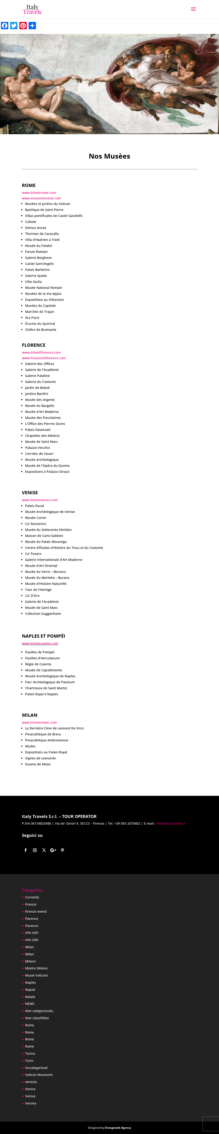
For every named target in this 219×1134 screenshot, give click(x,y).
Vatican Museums (39, 1074)
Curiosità (32, 897)
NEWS (29, 1003)
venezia (31, 1082)
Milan (29, 947)
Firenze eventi (36, 911)
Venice (30, 1089)
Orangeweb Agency (118, 1128)
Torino (30, 1053)
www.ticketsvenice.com (40, 500)
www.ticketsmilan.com (39, 722)
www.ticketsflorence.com (41, 352)
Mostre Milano (36, 968)
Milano (30, 961)
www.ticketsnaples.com (40, 643)
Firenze (30, 904)
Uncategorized (36, 1068)
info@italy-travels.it (169, 823)
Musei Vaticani (36, 975)
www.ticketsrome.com (39, 192)
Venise (30, 1096)
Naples (30, 982)
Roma (29, 1025)
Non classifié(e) (37, 1018)
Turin (29, 1060)
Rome (29, 1039)
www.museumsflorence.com (44, 358)
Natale (30, 997)
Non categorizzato (39, 1011)
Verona (30, 1103)
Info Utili (31, 932)
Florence (31, 918)
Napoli (30, 989)
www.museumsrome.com (41, 198)
